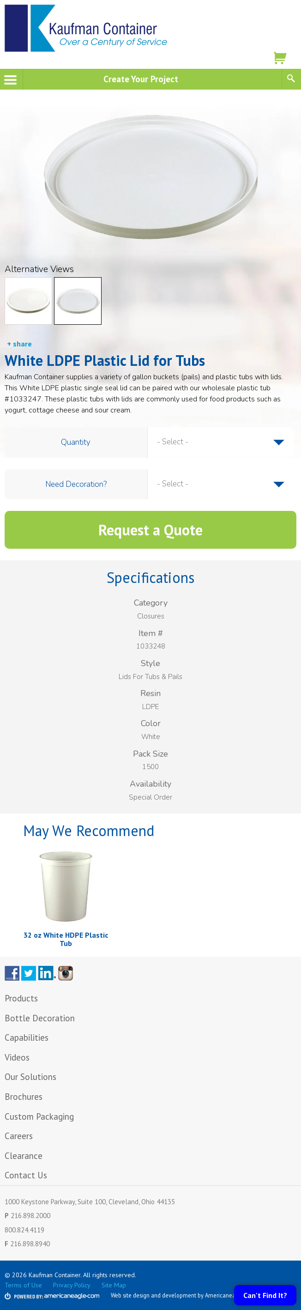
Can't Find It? (265, 1295)
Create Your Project (140, 79)
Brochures (23, 1096)
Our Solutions (30, 1076)
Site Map (114, 1285)
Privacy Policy (71, 1285)
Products (21, 998)
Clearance (23, 1155)
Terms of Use (23, 1285)
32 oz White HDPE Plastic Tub (66, 939)
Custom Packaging (40, 1116)
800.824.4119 (24, 1229)
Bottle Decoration (40, 1018)
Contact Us (26, 1175)
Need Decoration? (76, 484)
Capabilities (26, 1037)
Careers (19, 1135)
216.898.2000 (30, 1215)
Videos (17, 1057)
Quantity (75, 442)
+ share (19, 343)
